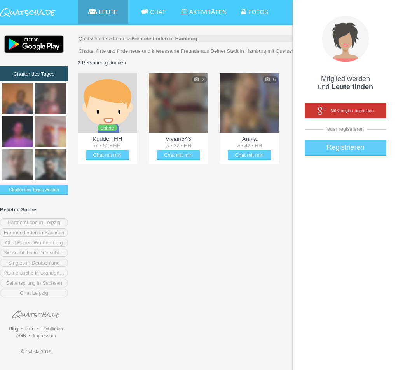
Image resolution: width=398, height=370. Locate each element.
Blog (13, 329)
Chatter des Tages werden (34, 189)
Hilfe (30, 329)
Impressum (44, 336)
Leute (119, 38)
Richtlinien (52, 329)
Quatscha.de (93, 38)
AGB (21, 336)
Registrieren (345, 147)
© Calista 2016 (36, 351)
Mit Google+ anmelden (346, 111)
